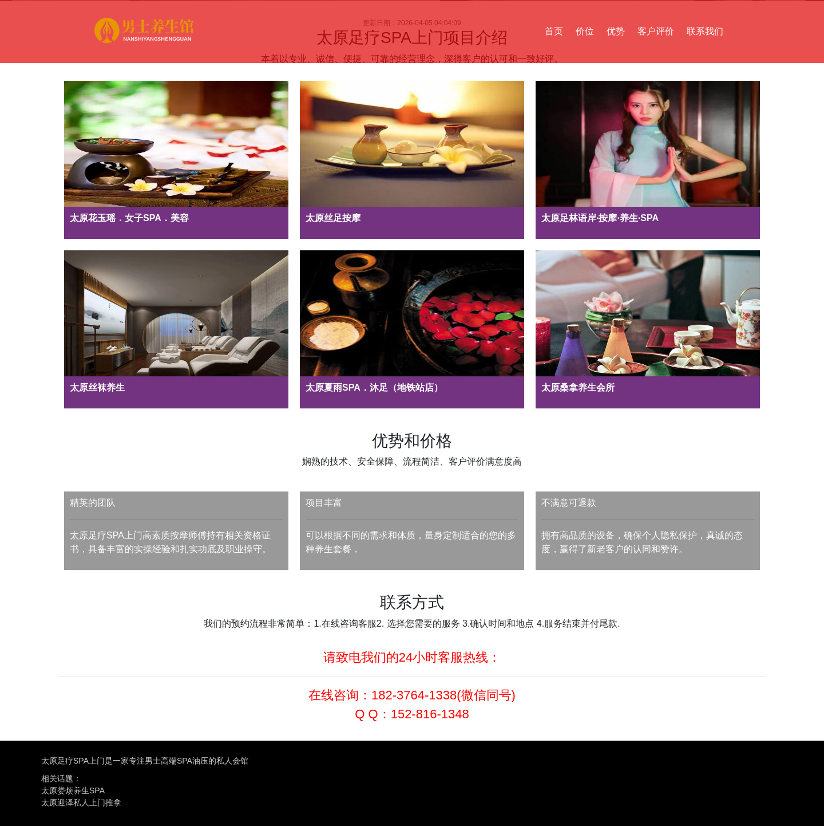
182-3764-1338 (414, 695)
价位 (585, 31)
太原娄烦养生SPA (73, 790)
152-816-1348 (430, 714)
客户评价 (655, 31)
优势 (616, 31)
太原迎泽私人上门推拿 (81, 802)
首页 (554, 31)
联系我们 (705, 31)
